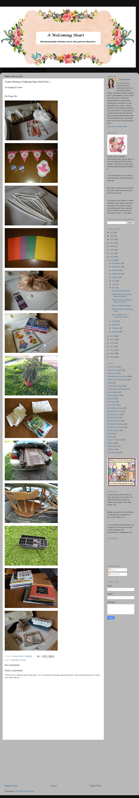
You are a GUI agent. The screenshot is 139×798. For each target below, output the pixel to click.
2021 (112, 243)
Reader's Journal (114, 440)
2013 (112, 343)
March (115, 325)
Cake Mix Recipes (114, 370)
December (116, 263)
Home (7, 70)
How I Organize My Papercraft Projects (120, 316)
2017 (112, 257)
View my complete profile (117, 126)
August (115, 277)
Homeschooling (113, 395)
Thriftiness (111, 449)
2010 (112, 353)
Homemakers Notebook (116, 389)
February (116, 328)
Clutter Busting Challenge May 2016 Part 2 (122, 295)
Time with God (113, 452)
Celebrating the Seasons (117, 376)
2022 (112, 239)
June (114, 284)
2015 (112, 336)
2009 (112, 357)
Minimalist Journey (18, 660)
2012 (112, 347)
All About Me (112, 367)
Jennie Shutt (124, 79)
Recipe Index (38, 70)
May (114, 288)
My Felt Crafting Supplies (122, 306)
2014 (112, 340)
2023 (112, 236)
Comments (114, 574)
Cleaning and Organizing (117, 380)
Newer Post (11, 785)
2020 (112, 246)
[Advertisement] (53, 761)
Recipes (110, 443)
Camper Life (112, 373)
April (114, 321)
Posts (112, 570)
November (116, 267)
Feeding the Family (114, 386)
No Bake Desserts (114, 421)
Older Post (95, 785)
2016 (112, 260)
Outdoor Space (113, 430)
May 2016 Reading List (121, 291)
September (116, 274)
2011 (112, 350)
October (115, 270)
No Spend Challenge (115, 424)
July (114, 281)
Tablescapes (112, 446)
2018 (112, 253)
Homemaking (112, 392)
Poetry (109, 437)
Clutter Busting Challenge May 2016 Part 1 (122, 301)
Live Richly (111, 402)
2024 (112, 232)
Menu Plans (112, 405)
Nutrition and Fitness (115, 427)
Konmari (110, 399)
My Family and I (113, 414)
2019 (112, 250)
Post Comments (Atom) (25, 791)
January (115, 332)
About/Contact (21, 70)
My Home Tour (113, 418)
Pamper (110, 434)
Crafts (109, 383)
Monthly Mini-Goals (115, 411)
